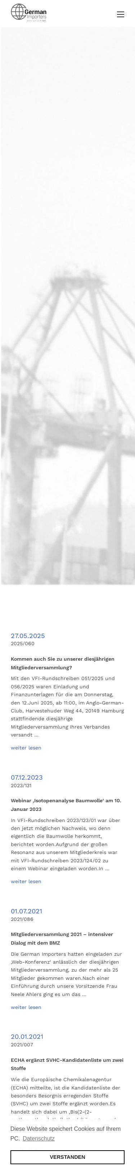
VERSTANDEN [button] (67, 1157)
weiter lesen (26, 748)
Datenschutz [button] (39, 1138)
